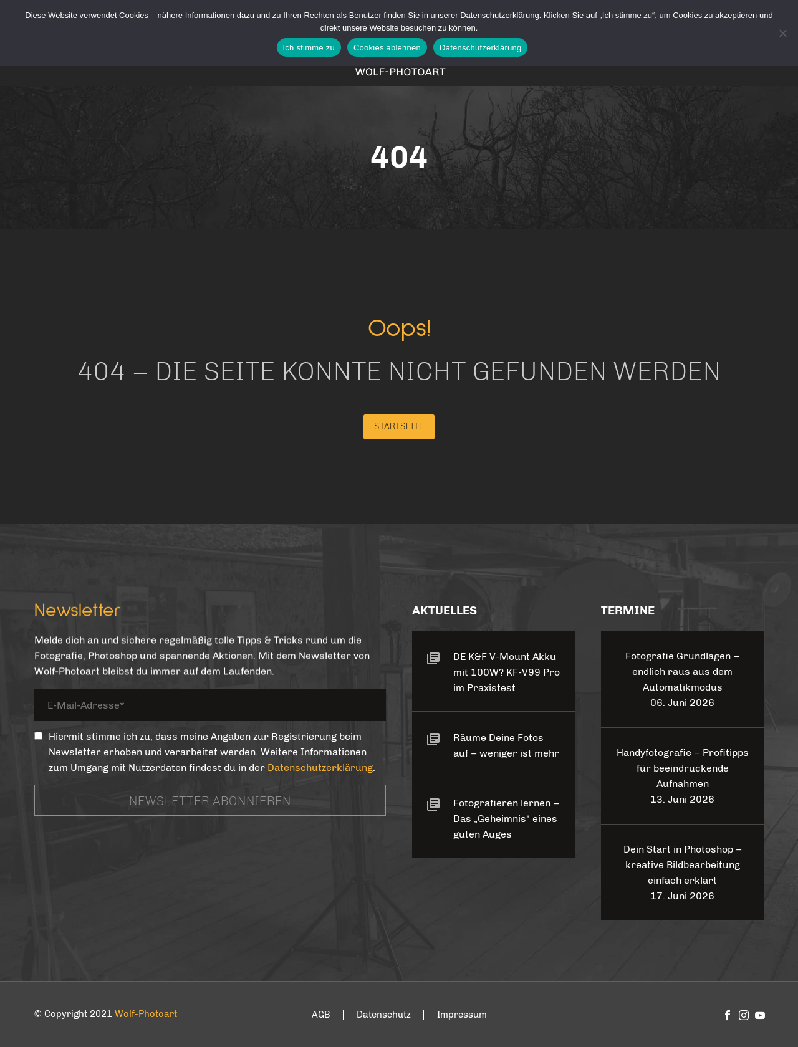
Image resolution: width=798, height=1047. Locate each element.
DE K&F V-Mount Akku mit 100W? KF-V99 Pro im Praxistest (506, 672)
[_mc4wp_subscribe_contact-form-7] (38, 736)
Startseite (399, 426)
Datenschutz (384, 1015)
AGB (321, 1015)
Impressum (462, 1015)
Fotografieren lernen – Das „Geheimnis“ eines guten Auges (506, 818)
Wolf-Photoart (146, 1014)
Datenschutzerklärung (320, 767)
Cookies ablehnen (387, 47)
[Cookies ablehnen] (782, 33)
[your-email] (210, 708)
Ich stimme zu (309, 47)
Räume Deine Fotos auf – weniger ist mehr (506, 745)
